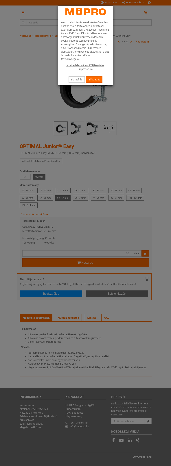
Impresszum (85, 69)
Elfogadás (94, 79)
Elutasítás (76, 79)
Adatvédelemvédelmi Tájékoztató (85, 65)
